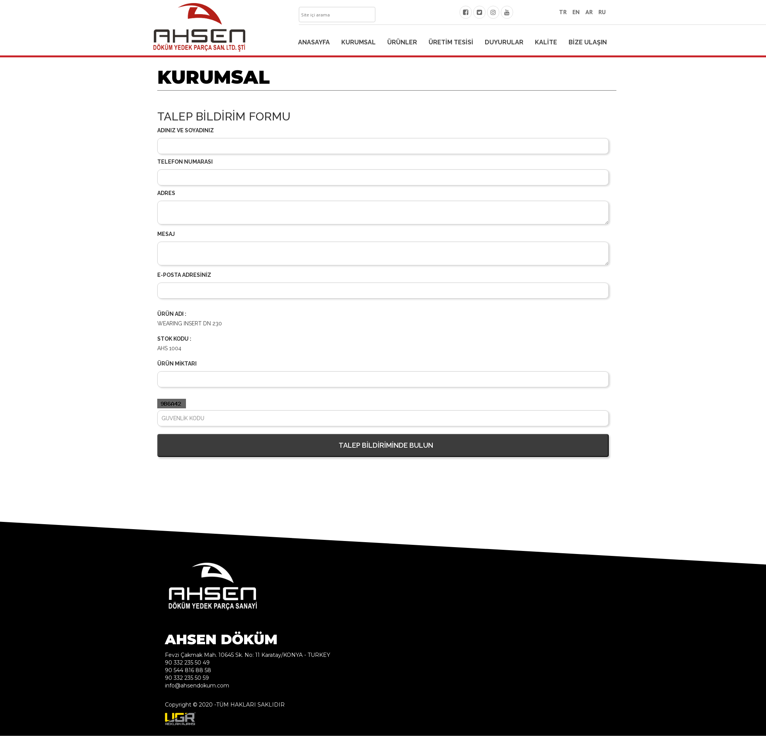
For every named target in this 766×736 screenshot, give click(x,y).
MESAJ (166, 234)
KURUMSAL (358, 42)
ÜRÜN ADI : (171, 314)
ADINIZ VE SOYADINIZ (185, 130)
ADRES (166, 193)
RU (602, 12)
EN (576, 12)
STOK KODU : (174, 339)
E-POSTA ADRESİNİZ (184, 275)
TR (563, 12)
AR (589, 12)
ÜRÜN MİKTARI (177, 364)
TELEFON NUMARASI (185, 162)
